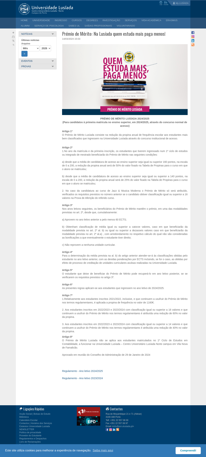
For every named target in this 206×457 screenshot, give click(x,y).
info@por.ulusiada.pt (123, 426)
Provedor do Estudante (30, 435)
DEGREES (92, 20)
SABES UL (74, 25)
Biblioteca (24, 417)
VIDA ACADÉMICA (151, 20)
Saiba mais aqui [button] (103, 450)
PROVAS (26, 66)
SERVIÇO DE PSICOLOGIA (49, 25)
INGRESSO (61, 20)
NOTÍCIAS (26, 34)
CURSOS (77, 20)
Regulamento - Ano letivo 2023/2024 (82, 378)
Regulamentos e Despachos (33, 438)
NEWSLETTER (26, 429)
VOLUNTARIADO (126, 25)
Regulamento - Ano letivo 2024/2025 (82, 371)
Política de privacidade (30, 432)
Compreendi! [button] (188, 450)
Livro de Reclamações (30, 442)
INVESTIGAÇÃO (111, 20)
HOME (24, 20)
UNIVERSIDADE (41, 20)
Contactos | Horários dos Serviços (35, 423)
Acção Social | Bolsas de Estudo (35, 414)
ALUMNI (25, 25)
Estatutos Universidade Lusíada (34, 426)
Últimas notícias (30, 40)
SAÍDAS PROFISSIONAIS (98, 25)
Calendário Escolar (28, 420)
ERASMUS (171, 20)
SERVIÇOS (131, 20)
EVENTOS (27, 61)
